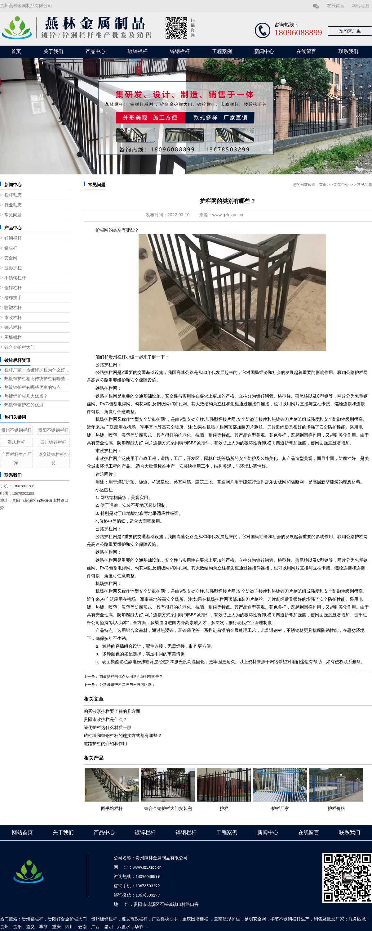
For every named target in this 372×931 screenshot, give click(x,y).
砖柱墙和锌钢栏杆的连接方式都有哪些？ (123, 735)
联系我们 (348, 51)
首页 (16, 51)
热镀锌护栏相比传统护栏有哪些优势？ (37, 378)
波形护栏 (13, 268)
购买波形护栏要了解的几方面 (112, 711)
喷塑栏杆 (13, 307)
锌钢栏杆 (180, 51)
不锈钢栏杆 (15, 278)
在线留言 (335, 5)
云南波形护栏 (227, 918)
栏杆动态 (13, 195)
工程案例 (222, 51)
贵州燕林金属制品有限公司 (26, 5)
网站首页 (22, 832)
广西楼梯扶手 (165, 918)
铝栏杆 (10, 248)
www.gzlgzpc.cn (227, 214)
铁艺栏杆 (13, 327)
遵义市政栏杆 (135, 918)
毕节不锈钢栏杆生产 (289, 918)
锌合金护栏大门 (19, 347)
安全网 (10, 258)
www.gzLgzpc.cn (147, 867)
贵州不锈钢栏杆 (16, 430)
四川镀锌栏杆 (53, 442)
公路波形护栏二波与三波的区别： (127, 684)
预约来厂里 (350, 31)
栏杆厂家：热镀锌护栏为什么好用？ (37, 369)
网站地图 (360, 5)
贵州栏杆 (117, 356)
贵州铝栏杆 (32, 918)
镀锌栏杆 (138, 51)
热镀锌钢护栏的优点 (23, 404)
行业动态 (13, 205)
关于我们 (53, 51)
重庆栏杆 (16, 442)
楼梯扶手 (13, 297)
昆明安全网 (255, 918)
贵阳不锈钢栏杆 (53, 430)
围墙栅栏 (13, 337)
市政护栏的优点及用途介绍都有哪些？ (131, 676)
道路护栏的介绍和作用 (105, 743)
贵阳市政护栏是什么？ (105, 719)
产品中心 (95, 51)
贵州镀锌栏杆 (104, 918)
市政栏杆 (13, 317)
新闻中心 (264, 51)
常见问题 (13, 215)
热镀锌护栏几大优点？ (26, 396)
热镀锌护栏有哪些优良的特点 (32, 387)
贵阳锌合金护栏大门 (67, 918)
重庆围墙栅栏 (195, 918)
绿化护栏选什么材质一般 (107, 727)
